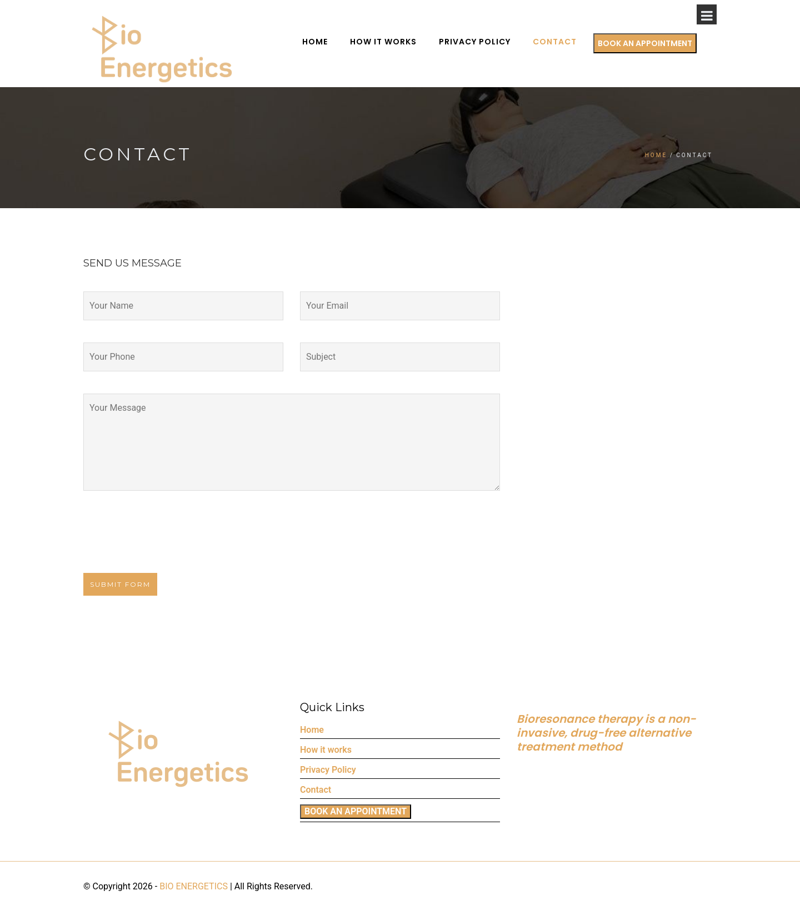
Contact (575, 41)
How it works (403, 41)
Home (335, 41)
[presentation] (157, 540)
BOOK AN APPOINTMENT (665, 43)
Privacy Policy (495, 41)
